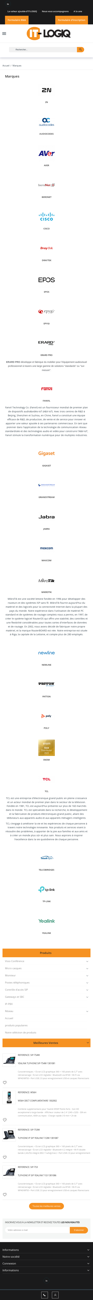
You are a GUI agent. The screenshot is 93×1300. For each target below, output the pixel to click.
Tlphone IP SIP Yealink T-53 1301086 (37, 1175)
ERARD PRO (46, 355)
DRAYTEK (46, 260)
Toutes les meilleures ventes (46, 1206)
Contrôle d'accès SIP (16, 989)
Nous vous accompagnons (55, 11)
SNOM (46, 759)
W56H (33, 1092)
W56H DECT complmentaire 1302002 (37, 1100)
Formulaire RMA (17, 20)
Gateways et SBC (14, 996)
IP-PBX (9, 1004)
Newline (46, 664)
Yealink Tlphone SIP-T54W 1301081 (36, 1063)
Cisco (46, 228)
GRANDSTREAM (47, 497)
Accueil (9, 1018)
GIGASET (46, 465)
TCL (46, 791)
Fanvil (46, 400)
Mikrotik (46, 592)
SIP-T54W (35, 1055)
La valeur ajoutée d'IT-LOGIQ (22, 11)
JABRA (46, 529)
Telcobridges (46, 869)
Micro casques (13, 968)
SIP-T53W (35, 1129)
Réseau (9, 1011)
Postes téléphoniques (17, 982)
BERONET (46, 197)
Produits (45, 953)
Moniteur (10, 975)
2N (46, 102)
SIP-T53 (34, 1167)
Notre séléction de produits (20, 1032)
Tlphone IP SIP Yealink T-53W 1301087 (38, 1138)
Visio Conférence (14, 961)
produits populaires (16, 1025)
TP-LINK (47, 901)
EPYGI (47, 323)
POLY (46, 728)
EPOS (46, 291)
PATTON (46, 696)
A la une (78, 11)
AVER (46, 165)
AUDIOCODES (46, 133)
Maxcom (46, 560)
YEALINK (46, 933)
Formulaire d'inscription (71, 20)
